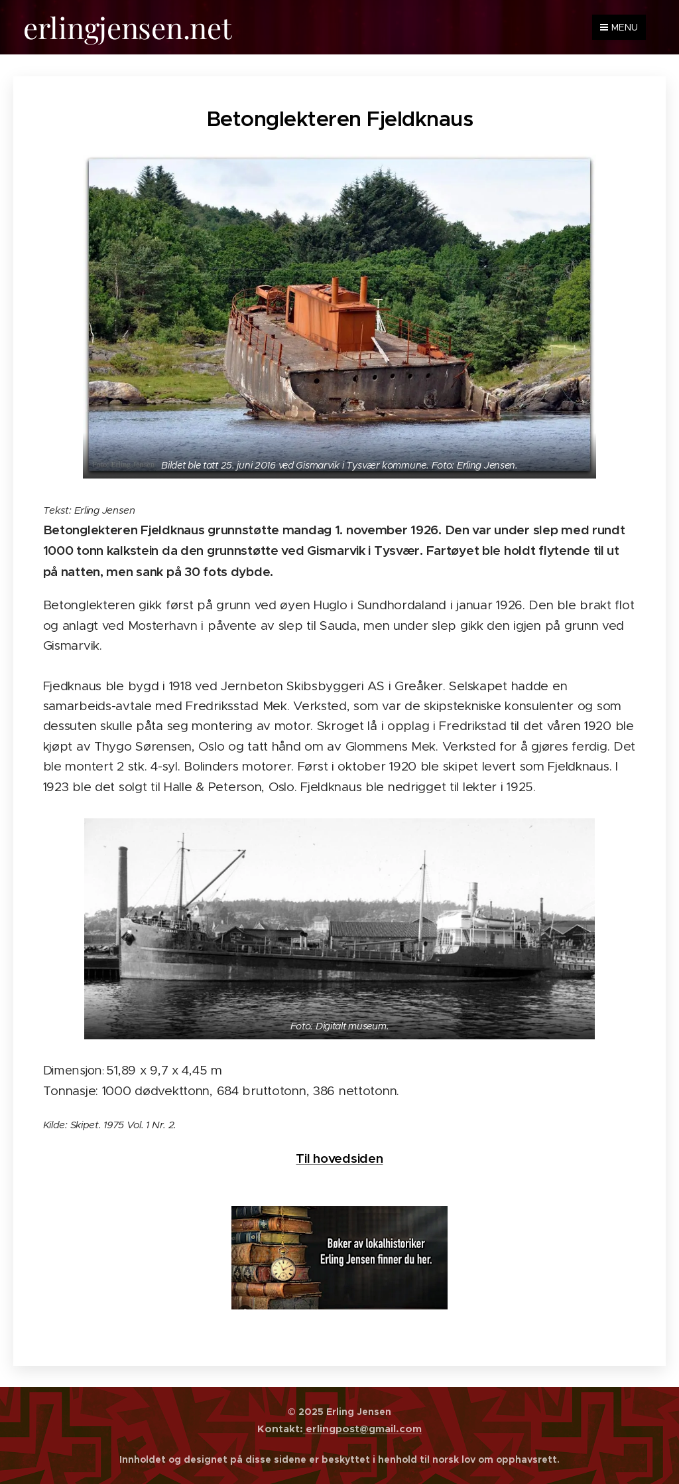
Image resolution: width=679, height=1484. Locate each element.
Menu (619, 27)
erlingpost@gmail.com (362, 1428)
